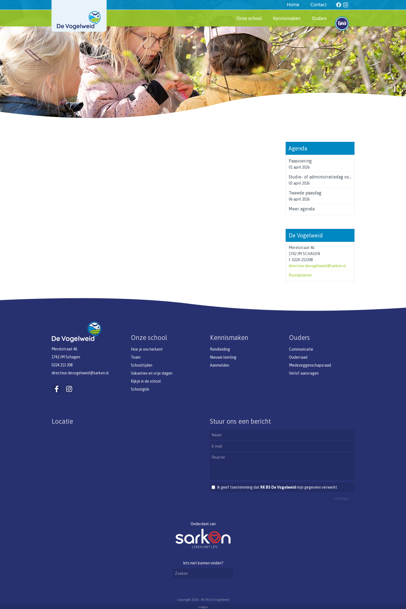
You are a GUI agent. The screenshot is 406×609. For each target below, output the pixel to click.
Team (135, 357)
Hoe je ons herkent (147, 349)
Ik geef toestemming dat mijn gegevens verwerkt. (277, 487)
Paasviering (300, 160)
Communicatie (301, 349)
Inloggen (203, 607)
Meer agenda (302, 208)
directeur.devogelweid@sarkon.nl (317, 266)
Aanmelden (219, 365)
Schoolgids (140, 389)
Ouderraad (298, 357)
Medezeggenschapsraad (310, 365)
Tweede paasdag (305, 192)
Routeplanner (300, 275)
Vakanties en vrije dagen (151, 373)
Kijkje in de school (146, 381)
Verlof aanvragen (304, 373)
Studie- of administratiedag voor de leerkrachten (337, 176)
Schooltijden (141, 365)
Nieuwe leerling (223, 357)
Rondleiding (220, 349)
